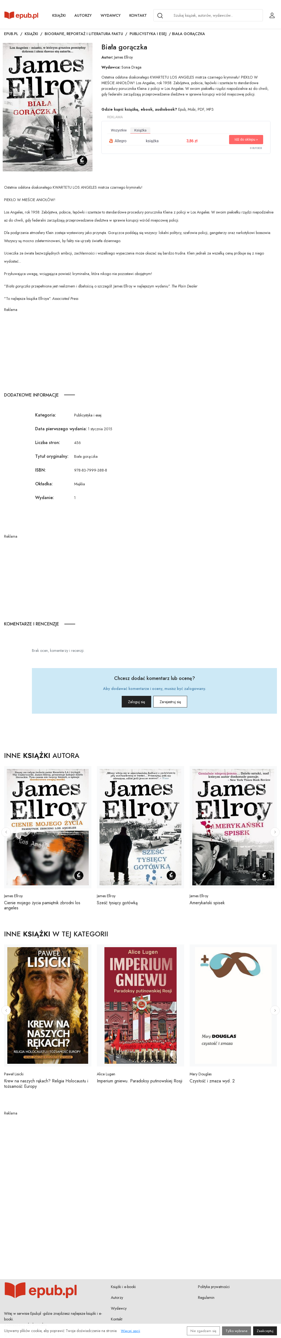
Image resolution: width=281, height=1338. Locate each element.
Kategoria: (45, 415)
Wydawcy (111, 15)
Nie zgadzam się (203, 1330)
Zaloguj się (128, 701)
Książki (59, 15)
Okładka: (44, 483)
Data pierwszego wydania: (61, 428)
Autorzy (83, 15)
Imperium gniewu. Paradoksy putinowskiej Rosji (139, 1081)
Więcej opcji (130, 1330)
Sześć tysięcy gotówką (117, 903)
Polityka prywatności (214, 1286)
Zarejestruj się (178, 701)
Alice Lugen (106, 1074)
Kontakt (138, 15)
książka (140, 130)
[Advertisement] (140, 350)
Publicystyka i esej (148, 33)
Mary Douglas (200, 1074)
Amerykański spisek (207, 903)
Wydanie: (44, 497)
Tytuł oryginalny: (51, 456)
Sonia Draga (131, 67)
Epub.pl (11, 33)
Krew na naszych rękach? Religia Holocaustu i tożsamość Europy (46, 1083)
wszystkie (119, 130)
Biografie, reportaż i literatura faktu (84, 33)
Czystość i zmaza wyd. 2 (212, 1081)
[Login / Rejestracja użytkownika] (272, 15)
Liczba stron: (47, 442)
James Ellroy (123, 57)
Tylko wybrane (236, 1330)
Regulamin (206, 1297)
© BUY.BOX (256, 148)
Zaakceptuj (265, 1330)
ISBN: (40, 470)
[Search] (160, 15)
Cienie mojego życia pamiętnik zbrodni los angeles (42, 905)
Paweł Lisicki (14, 1074)
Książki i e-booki (123, 1286)
